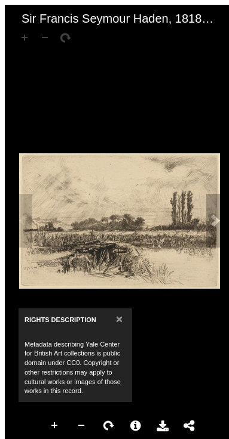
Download (163, 426)
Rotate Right (109, 426)
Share (190, 426)
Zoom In (55, 426)
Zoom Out (82, 426)
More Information (136, 426)
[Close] (119, 319)
